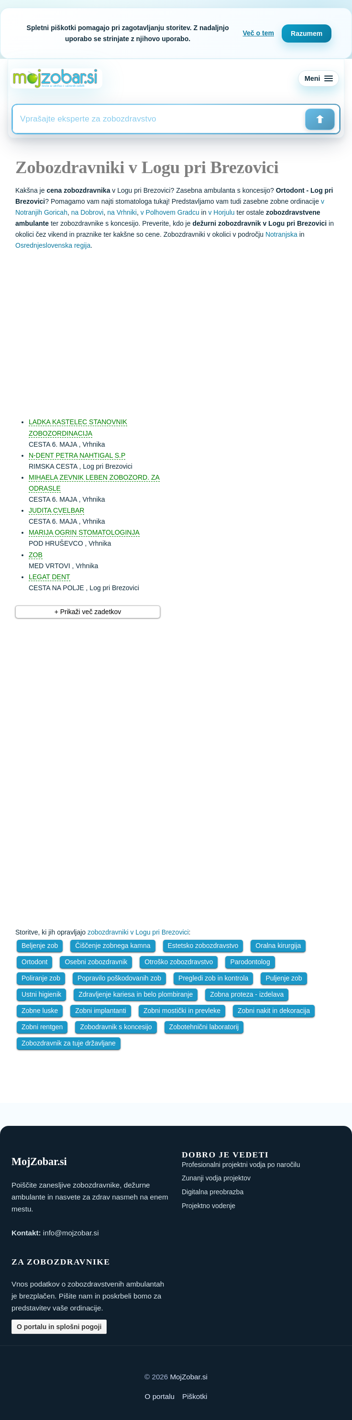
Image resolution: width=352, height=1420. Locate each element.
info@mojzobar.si (71, 1233)
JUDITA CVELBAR (56, 510)
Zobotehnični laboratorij (204, 1027)
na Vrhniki (122, 212)
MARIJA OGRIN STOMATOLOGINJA (84, 532)
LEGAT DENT (49, 577)
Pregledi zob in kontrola (213, 978)
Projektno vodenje (208, 1206)
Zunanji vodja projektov (216, 1178)
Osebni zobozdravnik (96, 962)
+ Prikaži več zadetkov (88, 612)
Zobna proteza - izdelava (247, 994)
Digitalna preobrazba (212, 1192)
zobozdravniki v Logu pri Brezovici (138, 932)
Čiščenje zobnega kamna (112, 945)
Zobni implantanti (100, 1010)
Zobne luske (40, 1010)
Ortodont (34, 962)
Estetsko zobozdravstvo (203, 945)
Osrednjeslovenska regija (52, 245)
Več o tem (258, 33)
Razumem (306, 33)
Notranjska (281, 234)
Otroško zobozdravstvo (178, 962)
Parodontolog (250, 962)
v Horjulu (221, 212)
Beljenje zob (40, 945)
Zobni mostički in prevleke (181, 1010)
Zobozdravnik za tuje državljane (69, 1043)
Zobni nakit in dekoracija (274, 1010)
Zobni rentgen (42, 1027)
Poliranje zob (41, 978)
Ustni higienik (41, 994)
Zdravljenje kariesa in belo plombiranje (135, 994)
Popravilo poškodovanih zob (119, 978)
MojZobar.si (189, 1377)
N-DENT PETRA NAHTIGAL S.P (77, 455)
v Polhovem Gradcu (170, 212)
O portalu (160, 1396)
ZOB (36, 555)
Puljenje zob (283, 978)
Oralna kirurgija (278, 945)
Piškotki (194, 1396)
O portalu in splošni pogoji (59, 1327)
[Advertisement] (185, 329)
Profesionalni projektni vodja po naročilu (241, 1164)
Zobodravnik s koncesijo (116, 1027)
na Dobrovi (87, 212)
